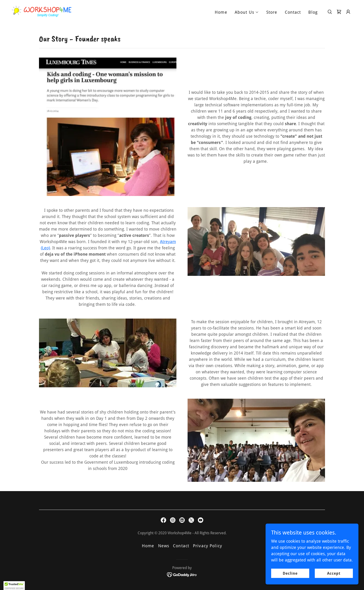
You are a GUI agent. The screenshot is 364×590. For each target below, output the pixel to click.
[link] (41, 11)
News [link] (163, 545)
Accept (334, 573)
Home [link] (221, 12)
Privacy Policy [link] (207, 545)
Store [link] (271, 12)
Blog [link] (313, 12)
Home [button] (148, 545)
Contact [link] (293, 12)
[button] (247, 12)
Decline (290, 573)
